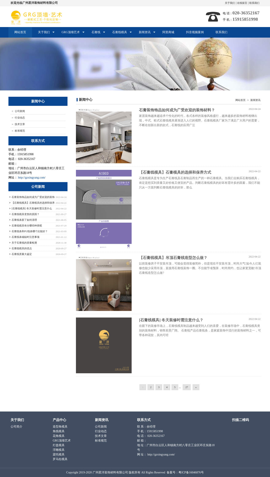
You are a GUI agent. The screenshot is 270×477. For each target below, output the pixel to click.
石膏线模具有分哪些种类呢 (27, 225)
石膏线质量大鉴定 (22, 254)
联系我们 (254, 2)
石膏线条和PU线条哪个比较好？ (30, 231)
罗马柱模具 (60, 459)
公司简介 (17, 426)
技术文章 (20, 124)
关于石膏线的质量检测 (24, 242)
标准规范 (20, 130)
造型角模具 (60, 426)
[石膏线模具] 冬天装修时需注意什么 (32, 208)
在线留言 (242, 2)
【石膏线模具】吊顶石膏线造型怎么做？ (173, 258)
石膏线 (95, 34)
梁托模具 (59, 454)
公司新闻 (20, 111)
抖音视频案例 (195, 32)
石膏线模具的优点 (22, 248)
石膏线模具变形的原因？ (25, 214)
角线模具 (59, 431)
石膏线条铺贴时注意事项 (25, 237)
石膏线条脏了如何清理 (24, 219)
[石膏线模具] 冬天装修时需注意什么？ (171, 320)
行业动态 (20, 117)
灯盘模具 (59, 445)
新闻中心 (85, 99)
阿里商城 (168, 32)
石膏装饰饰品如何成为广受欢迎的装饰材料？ (177, 110)
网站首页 (20, 32)
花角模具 (59, 435)
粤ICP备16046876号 (191, 472)
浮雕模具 (59, 449)
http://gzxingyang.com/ (32, 177)
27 (186, 387)
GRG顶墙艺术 (70, 34)
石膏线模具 (119, 34)
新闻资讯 (144, 34)
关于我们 (230, 2)
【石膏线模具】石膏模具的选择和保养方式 (175, 172)
